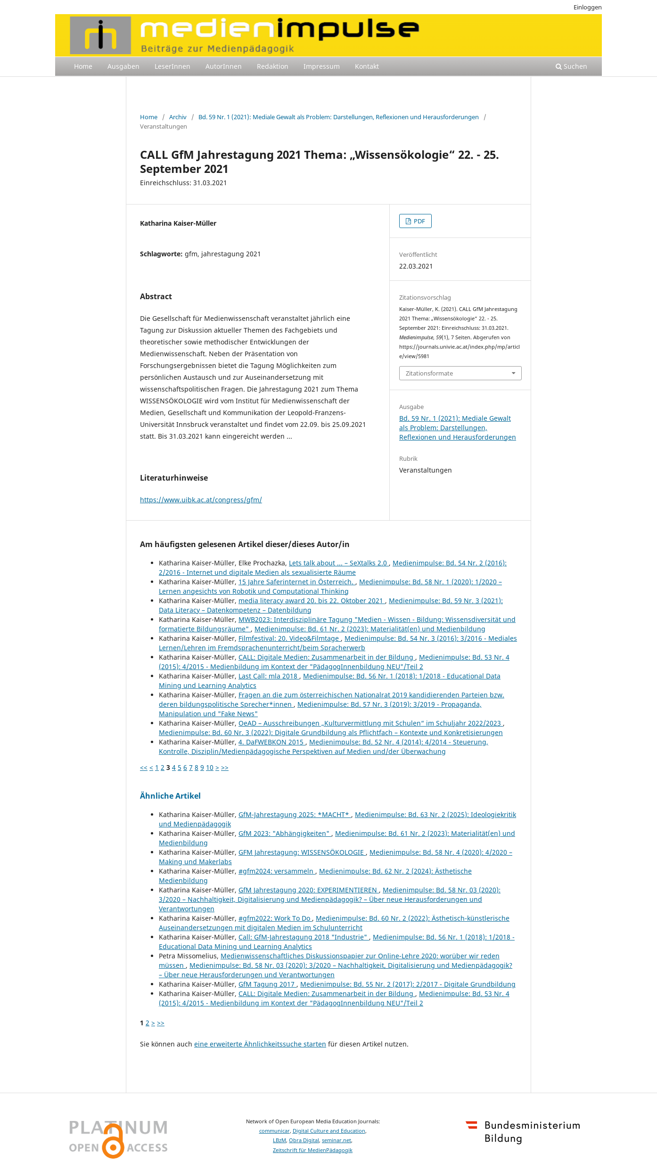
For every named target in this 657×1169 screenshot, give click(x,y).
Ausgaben (123, 66)
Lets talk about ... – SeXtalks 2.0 (339, 562)
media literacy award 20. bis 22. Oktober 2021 (311, 600)
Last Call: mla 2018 (268, 675)
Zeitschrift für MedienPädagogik (313, 1150)
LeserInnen (172, 66)
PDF (418, 221)
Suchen (571, 66)
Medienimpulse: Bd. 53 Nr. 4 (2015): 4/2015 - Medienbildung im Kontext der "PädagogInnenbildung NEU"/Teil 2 (334, 662)
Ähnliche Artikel (170, 796)
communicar (274, 1131)
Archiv (178, 117)
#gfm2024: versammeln (276, 871)
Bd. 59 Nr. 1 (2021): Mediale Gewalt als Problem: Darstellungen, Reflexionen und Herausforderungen (338, 117)
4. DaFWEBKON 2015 (271, 741)
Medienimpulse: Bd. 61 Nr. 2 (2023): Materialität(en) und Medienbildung (370, 628)
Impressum (322, 66)
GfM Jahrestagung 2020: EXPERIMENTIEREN (308, 889)
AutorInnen (223, 66)
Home (83, 66)
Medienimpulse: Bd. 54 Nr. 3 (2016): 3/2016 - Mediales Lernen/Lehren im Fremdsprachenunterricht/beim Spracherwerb (338, 643)
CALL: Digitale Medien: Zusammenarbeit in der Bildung (326, 657)
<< (144, 767)
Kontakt (367, 66)
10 (210, 767)
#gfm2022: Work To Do (275, 918)
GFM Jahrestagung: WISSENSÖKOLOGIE (302, 852)
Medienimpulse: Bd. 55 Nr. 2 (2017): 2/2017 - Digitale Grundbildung (408, 984)
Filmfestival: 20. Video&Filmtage (289, 638)
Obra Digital (304, 1140)
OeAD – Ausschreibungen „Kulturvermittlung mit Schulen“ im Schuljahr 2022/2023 (370, 723)
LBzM (279, 1140)
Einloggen (588, 7)
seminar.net (336, 1140)
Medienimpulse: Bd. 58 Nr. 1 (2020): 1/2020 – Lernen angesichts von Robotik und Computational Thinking (330, 586)
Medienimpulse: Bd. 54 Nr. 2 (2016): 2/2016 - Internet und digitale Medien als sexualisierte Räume (333, 567)
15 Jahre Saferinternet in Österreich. (296, 581)
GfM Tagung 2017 (267, 984)
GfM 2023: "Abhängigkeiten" (284, 833)
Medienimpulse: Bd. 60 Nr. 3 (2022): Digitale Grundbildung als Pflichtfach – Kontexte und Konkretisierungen (331, 732)
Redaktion (272, 66)
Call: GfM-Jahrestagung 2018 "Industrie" (303, 936)
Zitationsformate (429, 373)
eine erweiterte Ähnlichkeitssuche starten (260, 1043)
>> (225, 767)
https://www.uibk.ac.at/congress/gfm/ (201, 499)
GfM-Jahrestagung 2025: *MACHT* (294, 814)
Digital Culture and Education (329, 1131)
